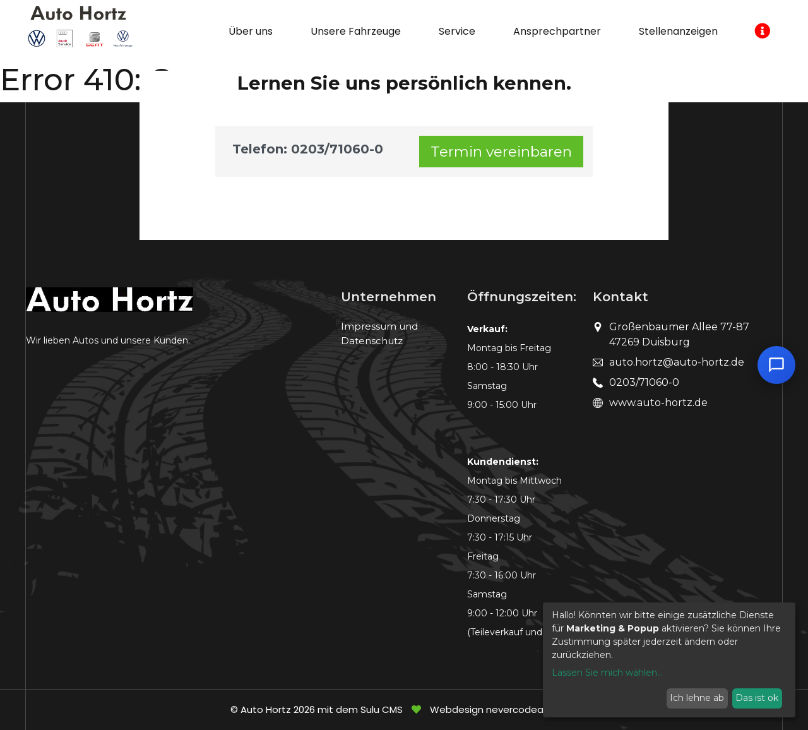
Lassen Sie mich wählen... (607, 672)
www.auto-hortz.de (658, 403)
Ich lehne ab (697, 697)
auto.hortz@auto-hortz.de (676, 362)
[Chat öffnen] (776, 365)
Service (457, 31)
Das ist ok (756, 697)
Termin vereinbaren (501, 151)
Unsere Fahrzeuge (356, 31)
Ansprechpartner (557, 31)
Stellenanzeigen (678, 31)
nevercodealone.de (532, 709)
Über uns (251, 31)
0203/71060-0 (644, 382)
